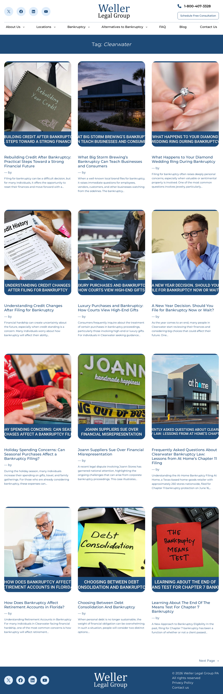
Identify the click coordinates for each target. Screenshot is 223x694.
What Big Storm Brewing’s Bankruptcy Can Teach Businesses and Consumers (110, 161)
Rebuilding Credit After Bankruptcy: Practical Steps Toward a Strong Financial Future (37, 161)
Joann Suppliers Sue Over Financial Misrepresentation (111, 452)
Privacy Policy (182, 682)
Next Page (209, 660)
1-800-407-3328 (197, 6)
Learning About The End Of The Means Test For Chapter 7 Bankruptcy (181, 607)
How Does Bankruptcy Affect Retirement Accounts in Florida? (34, 604)
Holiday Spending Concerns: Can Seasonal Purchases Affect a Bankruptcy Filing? (34, 454)
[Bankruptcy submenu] (89, 27)
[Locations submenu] (55, 27)
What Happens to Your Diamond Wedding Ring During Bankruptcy (183, 159)
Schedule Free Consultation (198, 15)
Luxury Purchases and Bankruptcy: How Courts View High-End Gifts (110, 307)
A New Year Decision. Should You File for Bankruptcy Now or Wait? (183, 307)
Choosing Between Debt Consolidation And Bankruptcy (106, 604)
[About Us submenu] (24, 27)
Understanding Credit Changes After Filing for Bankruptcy (33, 307)
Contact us (180, 687)
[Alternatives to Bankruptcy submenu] (146, 27)
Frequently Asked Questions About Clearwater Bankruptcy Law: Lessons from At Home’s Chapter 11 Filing (184, 456)
